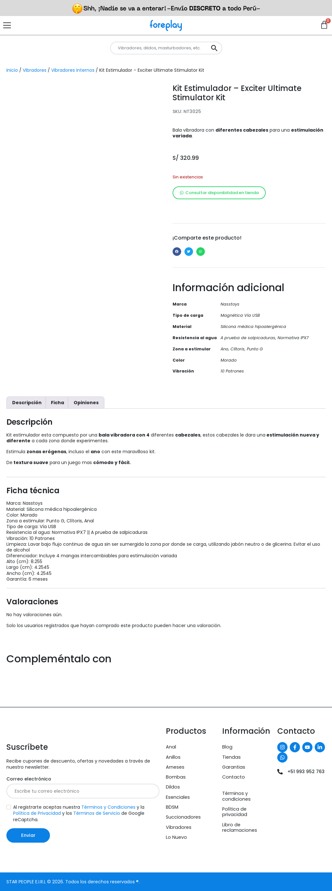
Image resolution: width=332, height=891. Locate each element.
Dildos (173, 787)
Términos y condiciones (236, 796)
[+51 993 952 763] (280, 771)
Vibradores (34, 70)
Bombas (176, 777)
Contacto (233, 777)
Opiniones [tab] (86, 402)
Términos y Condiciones (108, 807)
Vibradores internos (72, 70)
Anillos (173, 757)
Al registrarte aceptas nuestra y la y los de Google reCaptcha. (78, 813)
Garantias (233, 767)
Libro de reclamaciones (239, 827)
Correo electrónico (28, 779)
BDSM (172, 807)
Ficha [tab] (57, 402)
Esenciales (178, 797)
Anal (171, 747)
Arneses (175, 767)
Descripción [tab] (27, 402)
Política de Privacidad (37, 813)
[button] (177, 251)
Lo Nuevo (176, 837)
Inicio (12, 70)
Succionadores (183, 817)
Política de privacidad (234, 812)
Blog (227, 747)
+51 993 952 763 (306, 771)
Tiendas (231, 757)
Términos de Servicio (96, 813)
